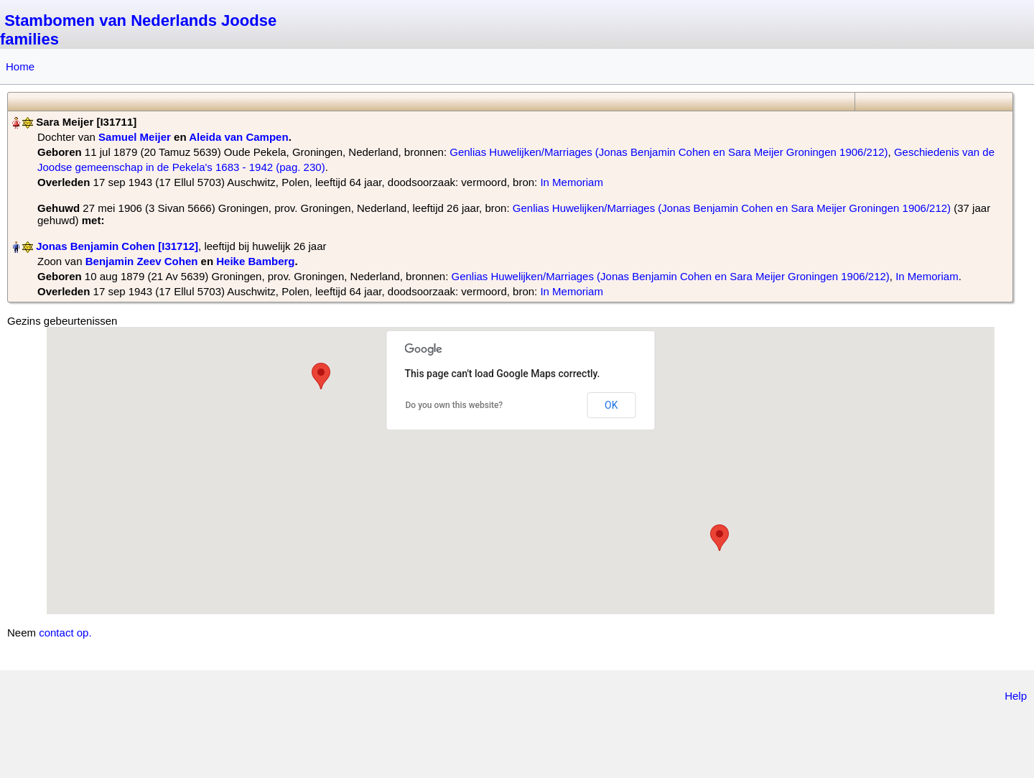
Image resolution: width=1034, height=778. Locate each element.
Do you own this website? (454, 405)
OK (611, 405)
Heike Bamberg (255, 261)
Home (20, 66)
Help (1016, 696)
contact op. (65, 632)
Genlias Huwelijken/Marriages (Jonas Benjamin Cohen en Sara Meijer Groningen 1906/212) (669, 152)
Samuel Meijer (134, 137)
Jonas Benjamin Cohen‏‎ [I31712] (117, 246)
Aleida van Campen (238, 137)
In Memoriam (571, 182)
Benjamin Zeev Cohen (141, 261)
